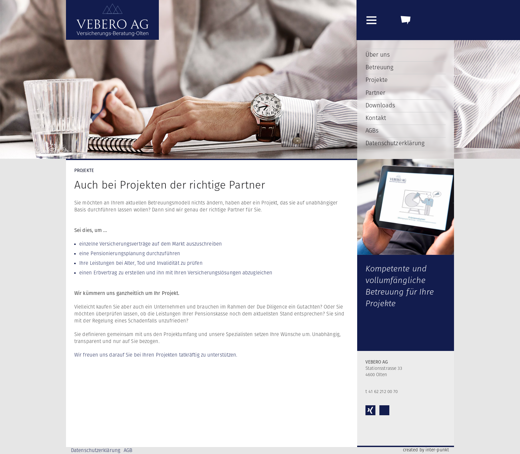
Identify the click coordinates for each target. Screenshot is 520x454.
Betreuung (379, 68)
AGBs (371, 131)
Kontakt (375, 118)
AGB (128, 450)
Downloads (380, 106)
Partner (375, 93)
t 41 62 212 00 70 (381, 391)
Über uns (377, 55)
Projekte (376, 80)
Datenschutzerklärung (395, 143)
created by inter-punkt (426, 450)
